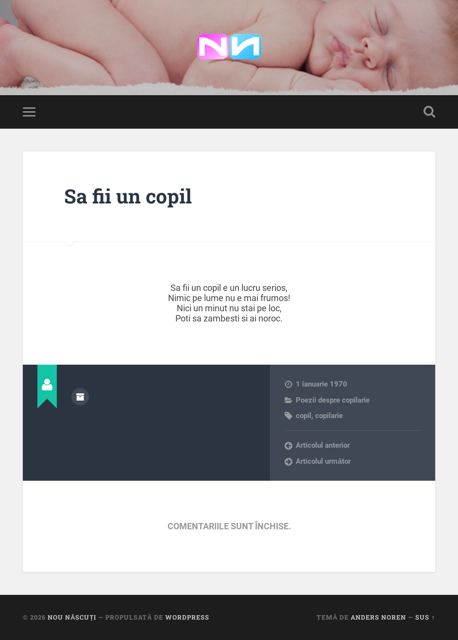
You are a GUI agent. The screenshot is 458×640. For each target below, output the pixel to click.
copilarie (329, 415)
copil (303, 415)
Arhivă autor (80, 396)
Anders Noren (378, 617)
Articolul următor (323, 461)
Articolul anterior (323, 445)
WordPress (187, 617)
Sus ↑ (425, 617)
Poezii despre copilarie (333, 400)
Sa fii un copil (128, 196)
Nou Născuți (72, 617)
